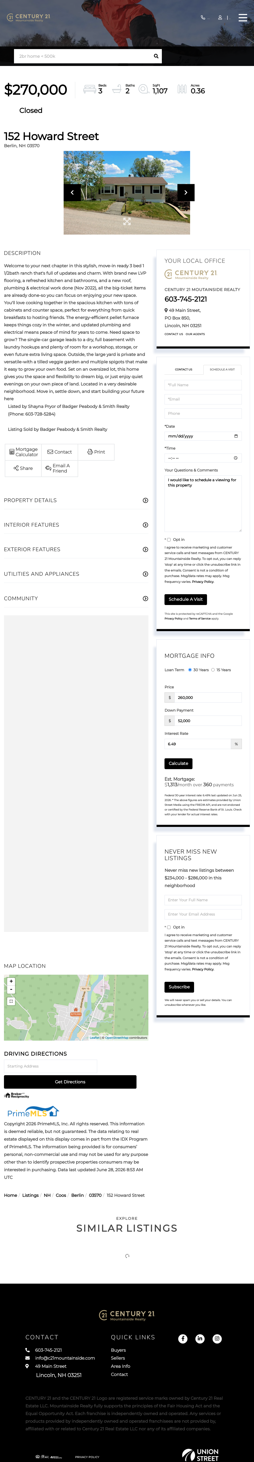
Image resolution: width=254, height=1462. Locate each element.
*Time (169, 448)
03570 (95, 1180)
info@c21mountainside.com (66, 1350)
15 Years (221, 670)
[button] (156, 56)
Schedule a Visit (222, 369)
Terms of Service (200, 618)
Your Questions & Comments (191, 470)
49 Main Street (53, 1364)
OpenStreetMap (116, 1038)
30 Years (198, 670)
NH (47, 1180)
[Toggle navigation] (242, 17)
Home (10, 1180)
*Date (169, 426)
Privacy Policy (203, 582)
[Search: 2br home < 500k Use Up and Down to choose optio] (82, 56)
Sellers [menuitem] (161, 1350)
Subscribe (179, 986)
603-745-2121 (176, 18)
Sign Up (223, 18)
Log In (209, 18)
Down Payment (178, 710)
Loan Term (174, 670)
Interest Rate (176, 733)
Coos (61, 1180)
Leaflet (95, 1038)
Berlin (77, 1180)
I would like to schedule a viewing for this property (203, 503)
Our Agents (195, 334)
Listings (30, 1180)
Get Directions (124, 1066)
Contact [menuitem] (163, 1369)
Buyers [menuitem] (162, 1340)
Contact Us (173, 334)
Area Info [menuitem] (164, 1359)
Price (169, 687)
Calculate (178, 763)
